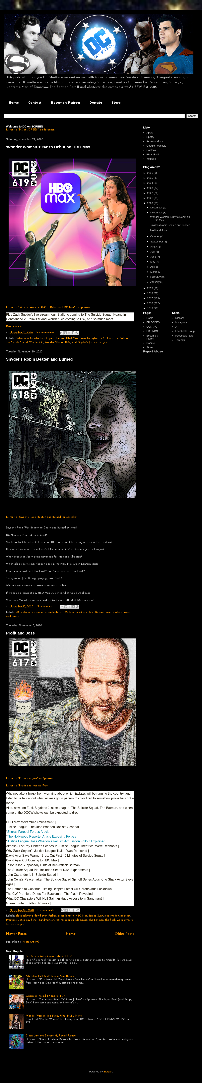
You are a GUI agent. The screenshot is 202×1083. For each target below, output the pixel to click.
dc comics (37, 612)
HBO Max (72, 338)
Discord (179, 317)
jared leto (82, 612)
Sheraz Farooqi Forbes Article (28, 831)
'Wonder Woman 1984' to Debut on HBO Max (48, 147)
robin (127, 612)
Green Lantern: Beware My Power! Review (51, 1035)
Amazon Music (154, 141)
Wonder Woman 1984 (57, 342)
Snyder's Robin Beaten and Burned (39, 359)
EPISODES (153, 322)
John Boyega (96, 612)
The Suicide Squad (17, 342)
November (156, 212)
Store (116, 102)
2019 (150, 288)
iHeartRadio (153, 154)
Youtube (151, 158)
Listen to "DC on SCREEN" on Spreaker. (30, 129)
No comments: (45, 332)
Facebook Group (185, 331)
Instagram (181, 322)
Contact (34, 102)
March (154, 271)
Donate (96, 102)
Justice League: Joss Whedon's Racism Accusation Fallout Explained (56, 841)
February (156, 276)
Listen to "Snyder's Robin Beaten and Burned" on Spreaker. (41, 517)
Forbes (52, 916)
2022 (150, 193)
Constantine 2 (38, 338)
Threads (180, 340)
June (153, 256)
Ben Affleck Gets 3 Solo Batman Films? (49, 956)
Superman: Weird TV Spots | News (46, 996)
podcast (118, 612)
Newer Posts (16, 934)
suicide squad (79, 920)
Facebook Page (184, 335)
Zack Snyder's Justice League (89, 342)
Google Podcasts (156, 145)
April (153, 266)
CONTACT (152, 326)
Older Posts (124, 934)
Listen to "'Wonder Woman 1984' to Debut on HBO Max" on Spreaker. (48, 307)
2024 (150, 182)
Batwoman (22, 338)
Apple (149, 132)
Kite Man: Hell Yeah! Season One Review (50, 976)
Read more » (14, 326)
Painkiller (84, 338)
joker (108, 612)
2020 (150, 203)
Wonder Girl (36, 342)
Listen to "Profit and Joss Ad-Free (27, 785)
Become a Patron (65, 102)
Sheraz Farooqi (60, 920)
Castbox (151, 150)
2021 (150, 198)
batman (26, 612)
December (156, 207)
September (157, 241)
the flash (110, 920)
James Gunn (96, 916)
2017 (150, 298)
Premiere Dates (15, 920)
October (155, 236)
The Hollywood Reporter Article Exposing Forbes (42, 836)
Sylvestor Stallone (102, 338)
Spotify (150, 136)
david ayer (40, 916)
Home (14, 102)
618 (18, 612)
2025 (150, 177)
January (155, 281)
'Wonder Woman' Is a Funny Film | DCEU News (54, 1016)
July (153, 251)
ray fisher (31, 920)
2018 (150, 293)
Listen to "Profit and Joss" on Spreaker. (30, 778)
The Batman (121, 338)
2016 (150, 303)
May (153, 261)
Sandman (44, 920)
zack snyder (13, 616)
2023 (150, 188)
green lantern (56, 338)
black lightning (24, 916)
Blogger (107, 1071)
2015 (150, 308)
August (154, 246)
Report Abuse (153, 351)
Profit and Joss (20, 633)
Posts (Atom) (30, 942)
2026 (150, 172)
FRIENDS (152, 331)
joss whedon (111, 916)
